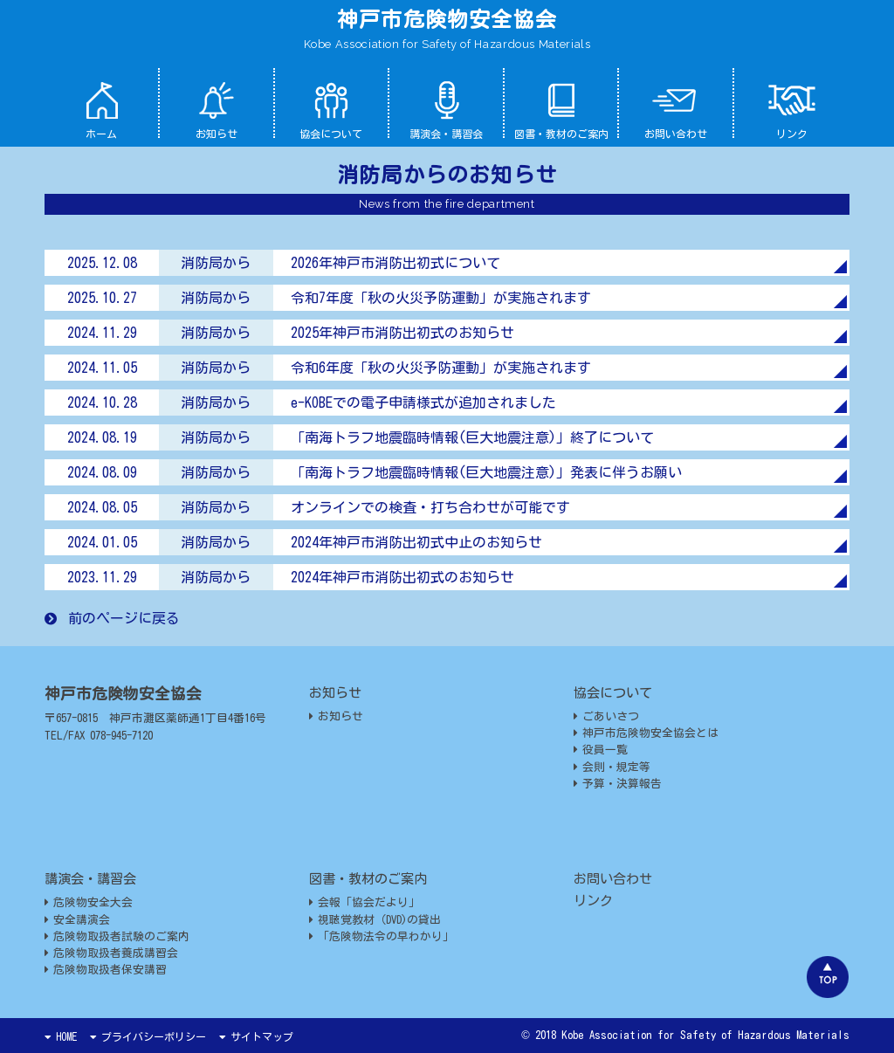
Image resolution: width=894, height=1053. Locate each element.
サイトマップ (256, 1036)
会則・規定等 (612, 767)
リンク (791, 109)
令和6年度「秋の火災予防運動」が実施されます (441, 368)
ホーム (101, 109)
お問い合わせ (675, 109)
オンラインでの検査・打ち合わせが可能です (430, 507)
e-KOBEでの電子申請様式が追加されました (423, 403)
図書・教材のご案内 (561, 109)
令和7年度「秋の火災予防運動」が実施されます (441, 298)
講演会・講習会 (446, 109)
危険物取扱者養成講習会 (111, 953)
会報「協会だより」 (364, 902)
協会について (330, 109)
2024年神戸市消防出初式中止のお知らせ (416, 542)
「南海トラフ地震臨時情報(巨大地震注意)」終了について (472, 437)
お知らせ (216, 109)
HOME (61, 1036)
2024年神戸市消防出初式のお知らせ (402, 577)
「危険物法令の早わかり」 (381, 936)
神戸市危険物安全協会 (447, 19)
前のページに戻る (112, 618)
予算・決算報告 (618, 783)
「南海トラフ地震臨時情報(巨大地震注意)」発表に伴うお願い (486, 472)
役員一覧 (601, 749)
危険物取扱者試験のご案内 (117, 936)
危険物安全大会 (89, 902)
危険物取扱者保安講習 (106, 969)
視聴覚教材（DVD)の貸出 (375, 920)
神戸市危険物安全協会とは (646, 733)
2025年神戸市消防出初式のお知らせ (402, 333)
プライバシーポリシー (148, 1036)
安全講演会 (77, 920)
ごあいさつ (606, 716)
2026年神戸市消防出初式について (395, 263)
